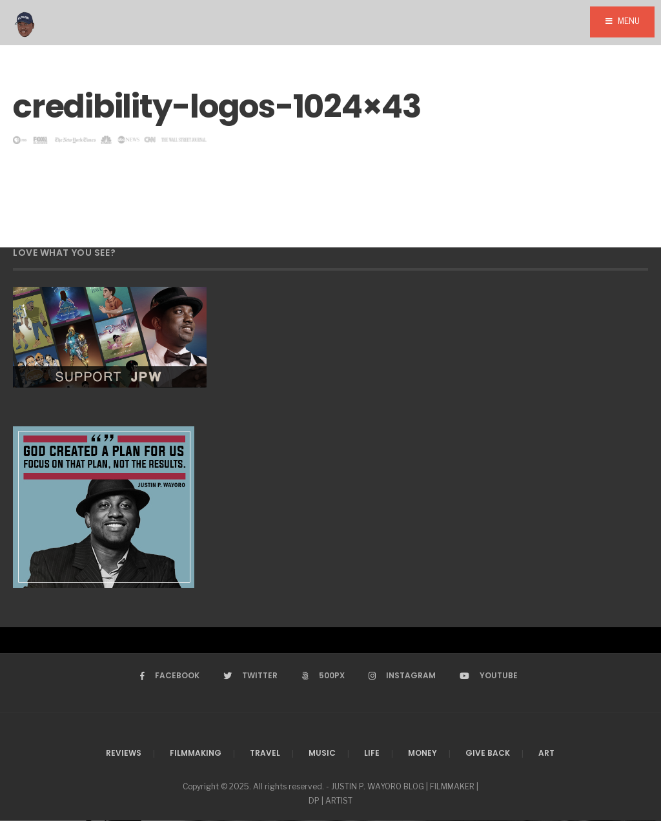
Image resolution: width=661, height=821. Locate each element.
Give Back (487, 752)
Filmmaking (195, 752)
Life (372, 752)
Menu (622, 21)
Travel (265, 752)
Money (422, 752)
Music (322, 752)
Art (546, 752)
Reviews (123, 752)
